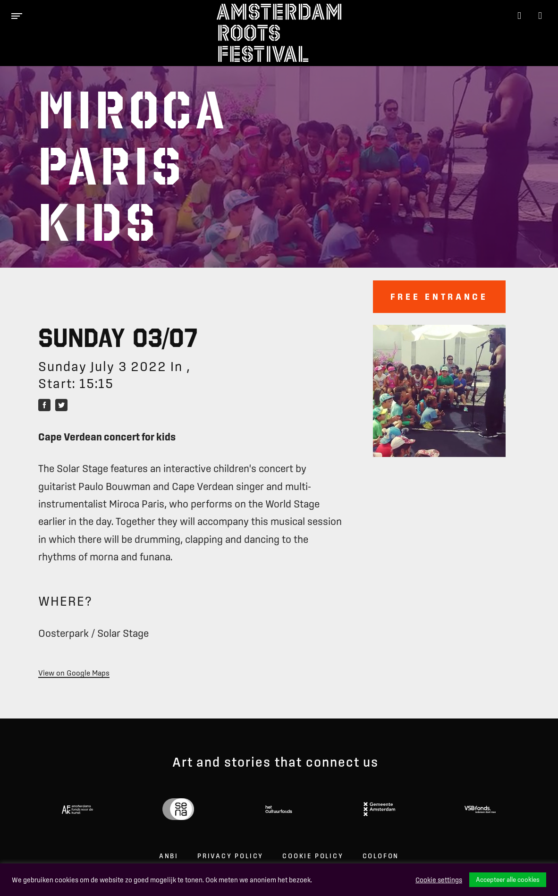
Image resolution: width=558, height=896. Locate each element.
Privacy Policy (230, 856)
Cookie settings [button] (438, 880)
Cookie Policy (312, 856)
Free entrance (439, 296)
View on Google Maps (74, 672)
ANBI (168, 856)
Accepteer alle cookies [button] (508, 879)
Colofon (381, 856)
